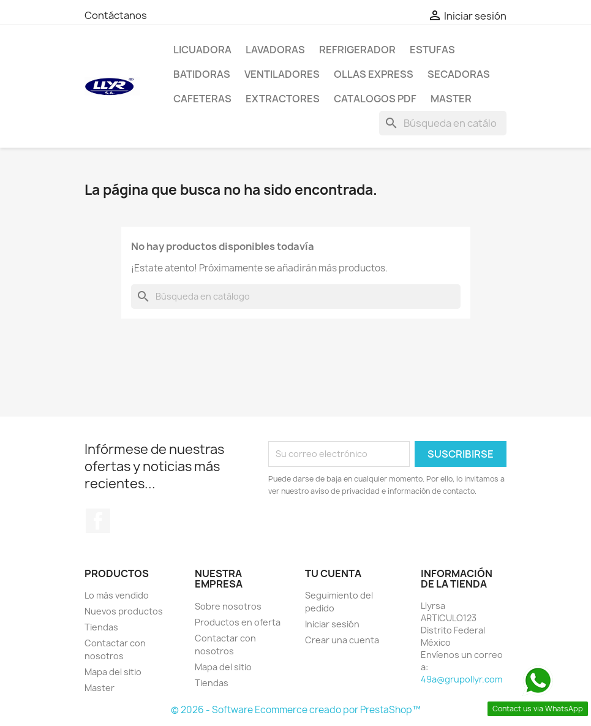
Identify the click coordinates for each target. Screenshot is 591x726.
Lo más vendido (117, 595)
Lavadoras (275, 49)
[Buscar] (442, 123)
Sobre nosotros (228, 606)
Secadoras (458, 74)
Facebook (98, 521)
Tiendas (101, 627)
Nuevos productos (124, 611)
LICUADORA (202, 49)
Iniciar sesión (332, 624)
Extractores (283, 98)
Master (451, 98)
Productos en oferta (237, 622)
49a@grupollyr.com (461, 679)
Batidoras (201, 74)
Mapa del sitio (113, 672)
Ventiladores (282, 74)
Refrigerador (357, 49)
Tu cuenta (333, 573)
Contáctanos (116, 15)
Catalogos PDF (375, 98)
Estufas (432, 49)
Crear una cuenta (342, 640)
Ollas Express (373, 74)
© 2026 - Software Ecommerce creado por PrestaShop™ (296, 709)
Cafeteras (202, 98)
